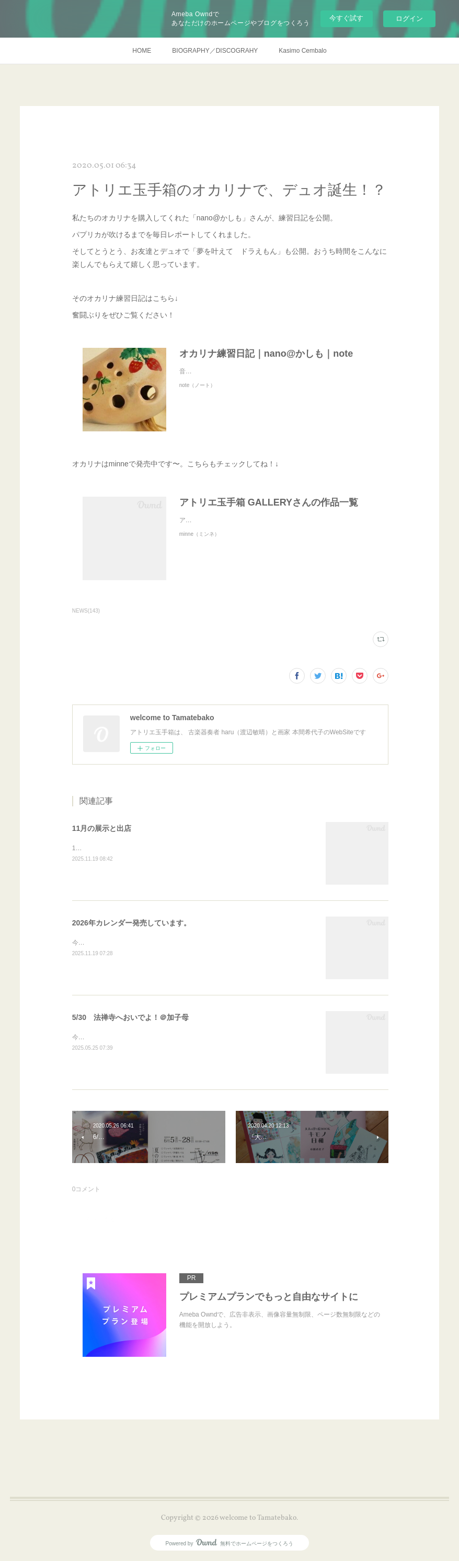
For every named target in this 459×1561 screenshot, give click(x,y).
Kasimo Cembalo (302, 50)
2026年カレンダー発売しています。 (131, 923)
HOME (141, 50)
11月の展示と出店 (102, 828)
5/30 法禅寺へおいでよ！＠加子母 (130, 1017)
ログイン (409, 18)
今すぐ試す (346, 18)
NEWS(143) (86, 611)
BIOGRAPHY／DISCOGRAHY (215, 50)
